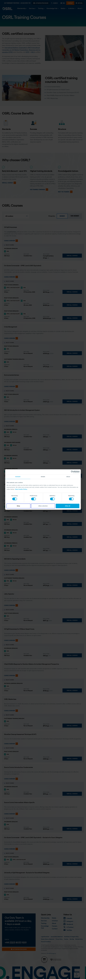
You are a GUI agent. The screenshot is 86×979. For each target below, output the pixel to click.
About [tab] (68, 476)
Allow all (67, 506)
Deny (18, 506)
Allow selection (43, 506)
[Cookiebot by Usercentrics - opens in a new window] (72, 472)
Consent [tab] (17, 476)
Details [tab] (43, 476)
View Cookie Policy (21, 489)
